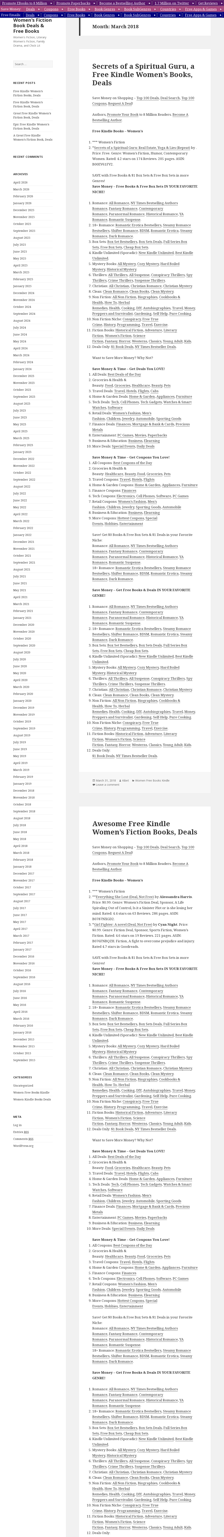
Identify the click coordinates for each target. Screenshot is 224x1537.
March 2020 (21, 687)
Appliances (165, 396)
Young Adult (173, 341)
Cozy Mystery (148, 263)
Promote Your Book (122, 114)
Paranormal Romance (127, 214)
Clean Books (139, 291)
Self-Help (160, 313)
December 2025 (23, 210)
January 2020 (22, 701)
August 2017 (21, 901)
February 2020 (23, 694)
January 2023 (22, 452)
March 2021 (21, 604)
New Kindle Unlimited (156, 252)
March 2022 (21, 521)
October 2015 (22, 1053)
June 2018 (20, 832)
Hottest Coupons (130, 518)
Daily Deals (145, 446)
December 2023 (23, 376)
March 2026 (21, 189)
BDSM (144, 230)
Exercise (161, 324)
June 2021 (20, 583)
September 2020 (24, 645)
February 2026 (23, 196)
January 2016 (22, 1032)
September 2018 (24, 811)
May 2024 (19, 341)
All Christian (119, 286)
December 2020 (23, 625)
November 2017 (24, 880)
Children (114, 418)
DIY (139, 308)
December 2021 (23, 542)
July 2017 (19, 908)
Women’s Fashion (126, 413)
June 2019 (20, 749)
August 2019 (21, 735)
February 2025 (23, 279)
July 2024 (19, 327)
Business (135, 440)
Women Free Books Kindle (31, 1092)
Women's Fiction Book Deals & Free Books (32, 25)
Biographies (147, 297)
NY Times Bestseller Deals (155, 346)
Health (114, 308)
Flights (143, 391)
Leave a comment (107, 784)
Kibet (125, 780)
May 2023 (19, 424)
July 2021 (19, 576)
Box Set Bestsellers (122, 241)
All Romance (119, 203)
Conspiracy (132, 319)
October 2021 (22, 555)
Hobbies (111, 523)
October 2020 (22, 638)
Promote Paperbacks (73, 3)
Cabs (154, 391)
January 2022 (22, 535)
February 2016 (23, 1025)
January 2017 (22, 949)
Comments (23, 1139)
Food (109, 385)
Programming (128, 324)
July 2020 (19, 659)
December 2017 (23, 873)
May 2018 (19, 839)
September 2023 (24, 396)
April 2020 (20, 680)
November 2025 (24, 217)
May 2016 (19, 1005)
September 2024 (24, 314)
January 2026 (22, 203)
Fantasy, (111, 341)
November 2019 (24, 714)
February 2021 (23, 611)
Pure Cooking (180, 313)
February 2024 (23, 362)
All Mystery (127, 263)
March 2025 (21, 272)
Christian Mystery (177, 286)
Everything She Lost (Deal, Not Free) (125, 896)
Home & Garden (142, 396)
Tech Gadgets (151, 402)
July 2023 (19, 410)
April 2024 (20, 348)
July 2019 (19, 742)
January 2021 (22, 618)
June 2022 (20, 500)
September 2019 (24, 728)
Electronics (126, 496)
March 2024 (21, 355)
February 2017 (23, 942)
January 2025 (22, 286)
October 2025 (22, 224)
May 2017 (19, 922)
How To (111, 302)
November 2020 (24, 631)
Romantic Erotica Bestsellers (138, 225)
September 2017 (24, 894)
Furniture (184, 396)
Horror (124, 341)
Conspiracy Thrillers (168, 274)
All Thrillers (118, 274)
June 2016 (20, 998)
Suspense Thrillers (150, 280)
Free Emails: (11, 15)
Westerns (139, 341)
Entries (21, 1132)
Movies (140, 435)
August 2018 (21, 818)
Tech (115, 402)
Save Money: (11, 9)
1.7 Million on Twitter (172, 3)
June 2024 (20, 334)
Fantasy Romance (123, 208)
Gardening (143, 313)
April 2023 (20, 431)
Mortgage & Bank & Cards (153, 424)
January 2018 (22, 866)
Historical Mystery (121, 269)
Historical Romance (162, 214)
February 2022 (23, 528)
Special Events (123, 446)
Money (189, 308)
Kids (187, 341)
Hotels (131, 391)
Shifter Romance (124, 230)
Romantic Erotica (165, 230)
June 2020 (20, 666)
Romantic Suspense (124, 219)
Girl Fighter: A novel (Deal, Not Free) (123, 924)
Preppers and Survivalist (112, 313)
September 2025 (24, 231)
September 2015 (24, 1060)
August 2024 (21, 320)
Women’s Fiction (118, 335)
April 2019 (20, 763)
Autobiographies (157, 308)
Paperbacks (157, 435)
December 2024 (23, 293)
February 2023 (23, 445)
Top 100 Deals (147, 98)
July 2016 (19, 991)
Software (115, 407)
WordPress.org (23, 1146)
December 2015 (23, 1039)
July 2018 (19, 825)
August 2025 (21, 238)
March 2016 (21, 1018)
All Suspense (139, 274)
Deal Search (170, 98)
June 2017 (20, 915)
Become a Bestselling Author (122, 3)
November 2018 (24, 797)
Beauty (157, 385)
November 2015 (24, 1046)
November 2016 (24, 963)
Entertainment (131, 523)
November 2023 (24, 383)
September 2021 (24, 562)
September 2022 (24, 479)
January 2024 (22, 369)
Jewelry (128, 418)
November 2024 (24, 300)
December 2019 (23, 707)
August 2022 (21, 486)
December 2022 (23, 459)
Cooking (128, 308)
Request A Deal (120, 103)
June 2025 (20, 251)
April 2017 (20, 929)
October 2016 (22, 970)
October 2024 (22, 307)
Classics (155, 341)
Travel (177, 308)
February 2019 (23, 777)
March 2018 (21, 853)
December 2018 (23, 790)
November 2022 (24, 466)
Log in (17, 1125)
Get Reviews (208, 3)
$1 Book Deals (122, 346)
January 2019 (22, 783)
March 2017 (21, 936)
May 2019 (19, 756)
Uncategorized (23, 1085)
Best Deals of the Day (124, 374)
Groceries (122, 385)
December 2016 (23, 956)
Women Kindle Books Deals (32, 1099)
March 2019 (21, 770)
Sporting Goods (168, 418)
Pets (167, 385)
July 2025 (19, 244)
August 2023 (21, 403)
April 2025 (20, 265)
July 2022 (19, 493)
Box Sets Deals (150, 241)
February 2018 (23, 860)
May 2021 (19, 590)
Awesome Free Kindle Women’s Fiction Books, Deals (144, 827)
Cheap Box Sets (136, 247)
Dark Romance (121, 236)
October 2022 (22, 472)
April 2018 (20, 846)
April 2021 (20, 597)
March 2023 (21, 438)
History (109, 324)
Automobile (145, 418)
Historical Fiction (129, 330)
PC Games (125, 435)
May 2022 (19, 507)
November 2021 (24, 549)
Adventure (153, 330)
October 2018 (22, 804)
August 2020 (21, 652)
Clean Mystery (162, 291)
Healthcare (141, 385)
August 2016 (21, 984)
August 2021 (21, 569)
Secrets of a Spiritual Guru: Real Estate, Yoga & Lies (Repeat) (142, 147)
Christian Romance (146, 286)
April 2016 (20, 1012)
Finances (123, 424)
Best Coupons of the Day (132, 462)
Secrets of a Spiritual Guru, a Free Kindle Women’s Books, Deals (143, 74)
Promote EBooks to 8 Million (24, 3)
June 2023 (20, 417)
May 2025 (19, 258)
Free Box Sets (111, 247)
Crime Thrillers (120, 280)
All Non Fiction (124, 297)
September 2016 (24, 977)
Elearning (152, 440)
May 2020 (19, 673)
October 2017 (22, 887)
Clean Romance (115, 291)
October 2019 (22, 721)
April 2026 (20, 182)
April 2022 (20, 514)
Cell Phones (129, 402)
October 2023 (22, 390)
